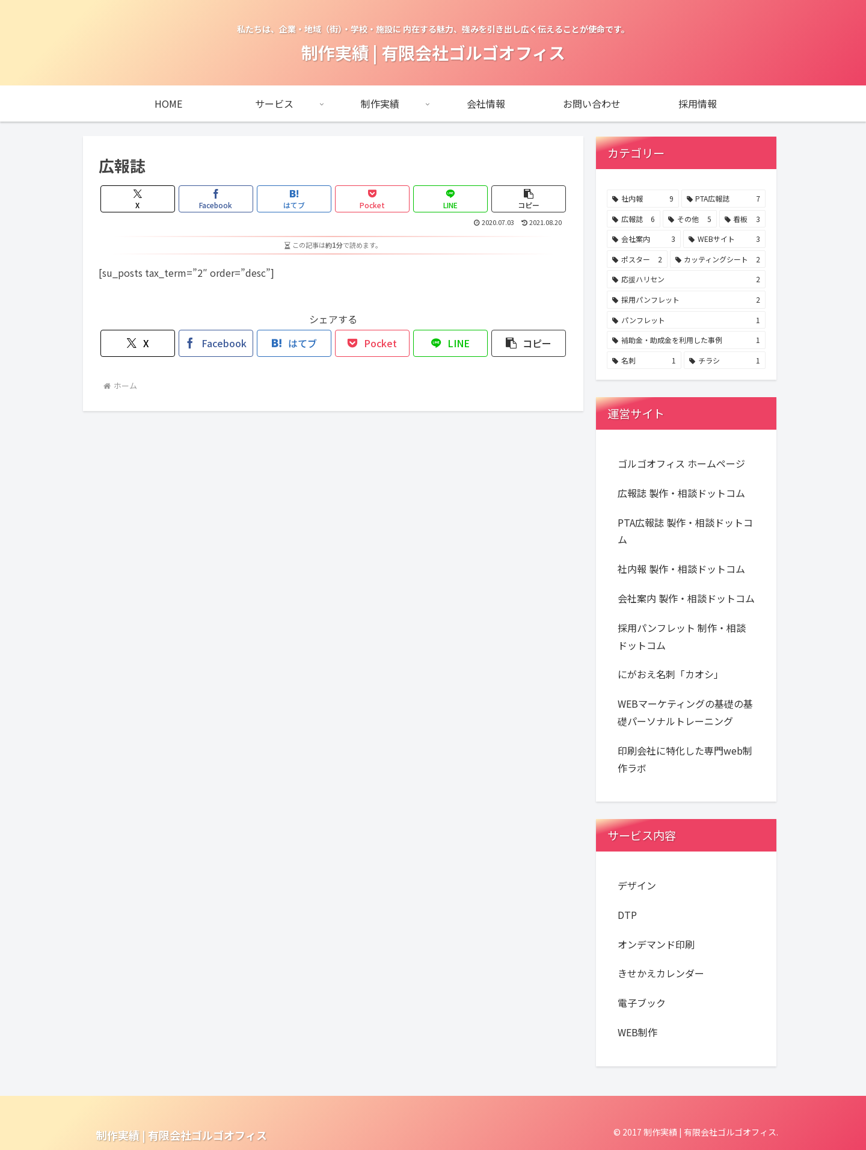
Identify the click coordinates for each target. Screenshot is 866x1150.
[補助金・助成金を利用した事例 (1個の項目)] (686, 340)
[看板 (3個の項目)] (742, 219)
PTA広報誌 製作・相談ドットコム (685, 531)
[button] (529, 198)
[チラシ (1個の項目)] (725, 360)
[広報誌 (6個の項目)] (633, 219)
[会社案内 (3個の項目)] (644, 239)
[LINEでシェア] (450, 198)
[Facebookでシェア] (216, 198)
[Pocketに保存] (372, 198)
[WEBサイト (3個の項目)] (724, 239)
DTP (627, 914)
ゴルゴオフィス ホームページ (681, 463)
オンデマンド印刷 (656, 944)
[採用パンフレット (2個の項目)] (686, 300)
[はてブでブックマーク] (294, 198)
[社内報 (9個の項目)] (643, 199)
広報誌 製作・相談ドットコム (681, 493)
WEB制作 (637, 1032)
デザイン (637, 885)
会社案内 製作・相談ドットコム (686, 598)
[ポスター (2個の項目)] (637, 259)
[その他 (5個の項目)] (689, 219)
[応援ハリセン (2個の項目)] (686, 279)
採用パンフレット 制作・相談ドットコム (682, 636)
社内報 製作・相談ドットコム (681, 568)
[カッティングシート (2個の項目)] (718, 259)
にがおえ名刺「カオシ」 (670, 674)
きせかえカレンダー (661, 973)
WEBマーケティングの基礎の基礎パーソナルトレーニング (685, 712)
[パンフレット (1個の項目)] (686, 320)
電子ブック (642, 1002)
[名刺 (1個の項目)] (644, 360)
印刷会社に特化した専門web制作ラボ (685, 759)
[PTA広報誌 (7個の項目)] (723, 199)
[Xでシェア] (138, 198)
